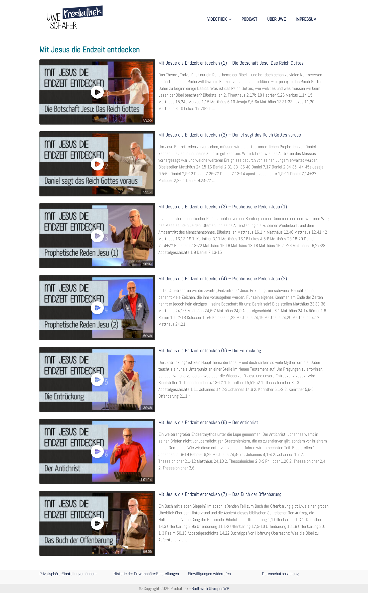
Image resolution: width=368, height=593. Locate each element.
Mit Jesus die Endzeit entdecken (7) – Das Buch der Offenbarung (219, 494)
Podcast (249, 19)
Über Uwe (276, 19)
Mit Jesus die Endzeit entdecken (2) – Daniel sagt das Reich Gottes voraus (229, 135)
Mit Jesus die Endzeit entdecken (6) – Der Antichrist (208, 422)
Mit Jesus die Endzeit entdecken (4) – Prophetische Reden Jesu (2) (222, 279)
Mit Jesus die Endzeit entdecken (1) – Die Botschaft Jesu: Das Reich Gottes (231, 63)
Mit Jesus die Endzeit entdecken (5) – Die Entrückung (209, 350)
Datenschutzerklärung (280, 574)
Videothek (219, 19)
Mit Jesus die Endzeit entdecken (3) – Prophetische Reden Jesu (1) (222, 207)
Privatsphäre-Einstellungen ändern (68, 574)
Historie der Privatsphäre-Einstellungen (146, 574)
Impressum (306, 19)
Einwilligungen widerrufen (209, 574)
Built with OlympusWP (210, 588)
